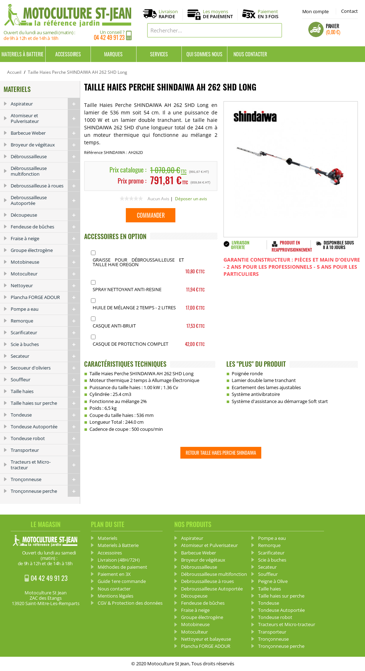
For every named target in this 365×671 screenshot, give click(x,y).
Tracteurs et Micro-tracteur (45, 464)
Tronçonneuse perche (45, 491)
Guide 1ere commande (122, 581)
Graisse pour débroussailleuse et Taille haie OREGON (138, 262)
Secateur (45, 356)
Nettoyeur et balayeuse (206, 639)
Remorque (45, 320)
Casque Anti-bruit (114, 325)
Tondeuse (45, 414)
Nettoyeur (45, 285)
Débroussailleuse (45, 156)
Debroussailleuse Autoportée (45, 200)
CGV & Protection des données (130, 603)
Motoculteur (45, 273)
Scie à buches (45, 344)
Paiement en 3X (114, 574)
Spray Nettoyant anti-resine (127, 289)
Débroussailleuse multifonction (45, 171)
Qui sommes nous (204, 54)
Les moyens (218, 14)
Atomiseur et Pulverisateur (45, 118)
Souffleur (45, 379)
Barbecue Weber (45, 133)
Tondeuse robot (45, 438)
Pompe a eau (45, 309)
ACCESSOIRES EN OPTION (115, 236)
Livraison (168, 14)
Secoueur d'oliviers (45, 367)
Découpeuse (45, 215)
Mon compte (315, 11)
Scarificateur (45, 332)
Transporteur (45, 450)
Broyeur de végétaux (45, 144)
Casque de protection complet (130, 344)
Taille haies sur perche (45, 403)
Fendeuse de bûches (45, 226)
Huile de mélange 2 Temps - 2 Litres (134, 307)
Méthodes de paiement (122, 567)
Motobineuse (45, 262)
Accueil (14, 72)
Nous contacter (250, 54)
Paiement (268, 14)
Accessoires (68, 54)
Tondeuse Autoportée (45, 426)
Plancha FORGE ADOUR (45, 297)
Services (159, 54)
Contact (349, 11)
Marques (113, 54)
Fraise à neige (45, 238)
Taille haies (45, 391)
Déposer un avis (191, 199)
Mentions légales (115, 596)
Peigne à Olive (273, 581)
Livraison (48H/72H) (119, 560)
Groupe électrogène (45, 250)
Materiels (107, 538)
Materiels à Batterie (22, 54)
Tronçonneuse (45, 479)
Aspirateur (45, 103)
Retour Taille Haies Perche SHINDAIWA (221, 452)
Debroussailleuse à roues (45, 185)
